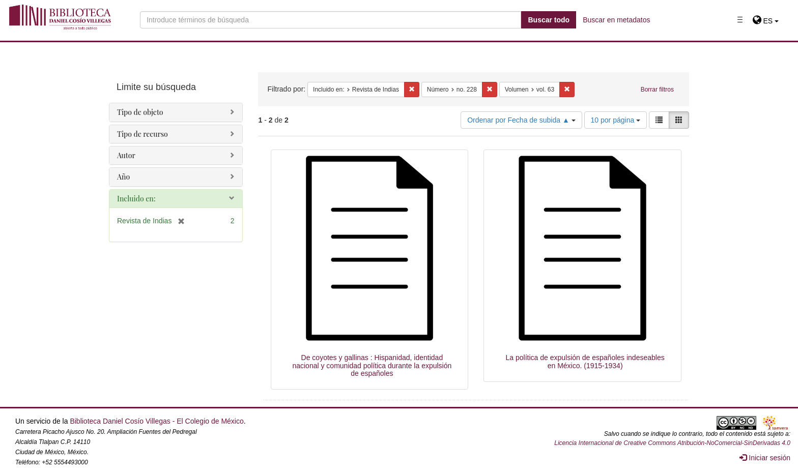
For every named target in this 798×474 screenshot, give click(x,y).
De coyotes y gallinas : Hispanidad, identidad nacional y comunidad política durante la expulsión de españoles (371, 365)
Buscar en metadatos (616, 20)
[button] (766, 21)
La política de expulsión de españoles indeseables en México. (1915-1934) (585, 361)
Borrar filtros (657, 89)
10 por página (616, 120)
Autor (126, 155)
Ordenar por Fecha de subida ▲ (521, 120)
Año (123, 177)
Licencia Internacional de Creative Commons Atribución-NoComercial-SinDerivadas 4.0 (672, 443)
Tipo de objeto (140, 112)
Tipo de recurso (142, 134)
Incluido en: (136, 198)
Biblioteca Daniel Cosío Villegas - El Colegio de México (156, 421)
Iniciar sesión (764, 458)
